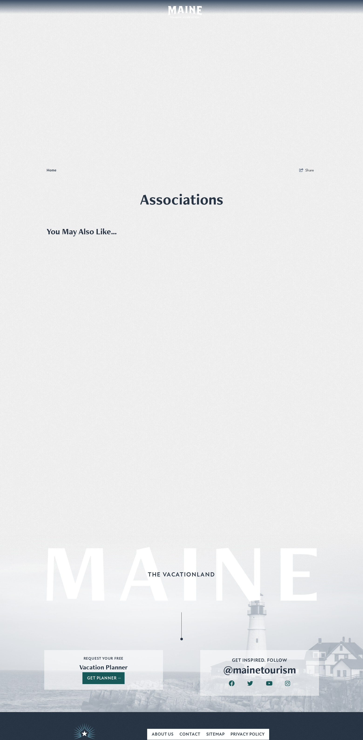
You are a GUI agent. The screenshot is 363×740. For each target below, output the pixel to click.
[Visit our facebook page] (232, 683)
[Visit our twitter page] (250, 683)
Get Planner (104, 678)
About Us (163, 734)
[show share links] (306, 170)
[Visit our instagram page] (287, 683)
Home (52, 170)
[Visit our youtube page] (269, 683)
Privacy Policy (248, 734)
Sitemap (215, 734)
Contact (190, 734)
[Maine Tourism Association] (185, 12)
